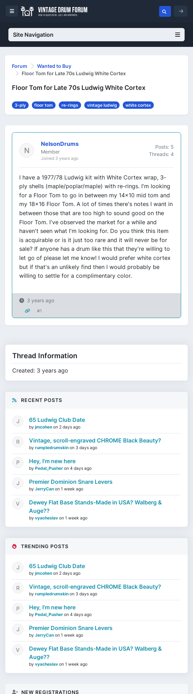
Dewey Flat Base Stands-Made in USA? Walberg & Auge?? (95, 506)
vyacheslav (47, 517)
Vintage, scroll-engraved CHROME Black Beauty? (95, 440)
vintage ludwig (102, 105)
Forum (19, 66)
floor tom (43, 105)
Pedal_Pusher (49, 468)
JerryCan (45, 488)
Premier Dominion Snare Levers (71, 481)
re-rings (70, 105)
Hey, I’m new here (52, 461)
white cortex (138, 105)
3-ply (20, 105)
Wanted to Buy (54, 66)
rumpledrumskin (52, 447)
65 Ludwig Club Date (57, 419)
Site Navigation (96, 34)
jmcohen (44, 427)
